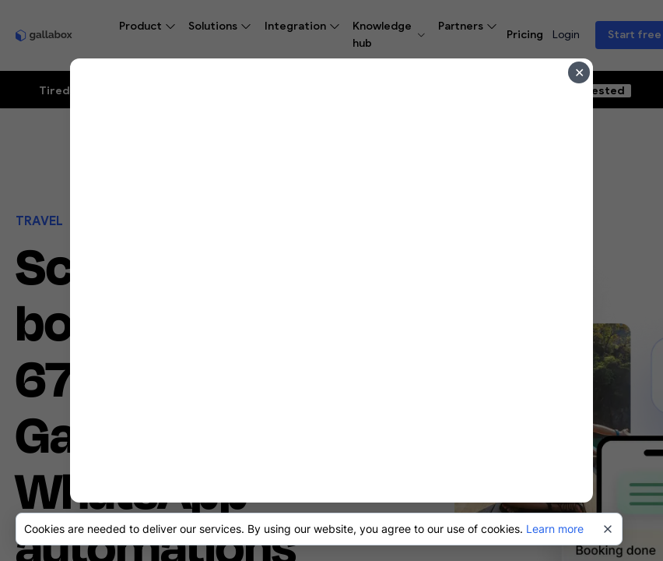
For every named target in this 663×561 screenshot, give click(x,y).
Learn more (555, 528)
